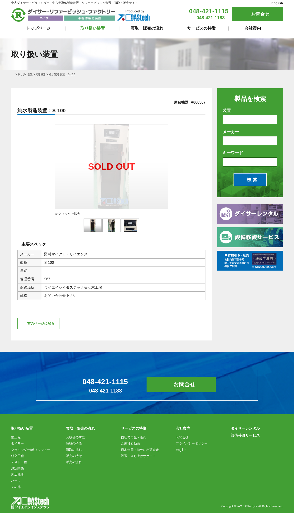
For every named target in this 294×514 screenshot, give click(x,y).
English (277, 3)
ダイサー (17, 444)
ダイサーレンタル (245, 429)
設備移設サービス (245, 436)
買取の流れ (74, 450)
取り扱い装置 (92, 28)
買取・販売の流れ (147, 28)
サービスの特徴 (201, 28)
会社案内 (253, 28)
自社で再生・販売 (133, 438)
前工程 (16, 438)
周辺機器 (42, 74)
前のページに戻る (41, 324)
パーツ (16, 481)
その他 (16, 487)
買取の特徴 (74, 444)
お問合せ (260, 14)
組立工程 (17, 456)
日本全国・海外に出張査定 (140, 450)
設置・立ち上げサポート (138, 456)
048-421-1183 (211, 17)
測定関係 (17, 469)
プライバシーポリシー (191, 444)
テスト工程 (19, 463)
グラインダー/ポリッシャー (30, 450)
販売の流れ (74, 463)
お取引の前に (75, 438)
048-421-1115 (209, 11)
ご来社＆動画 (130, 444)
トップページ (38, 28)
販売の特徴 (74, 456)
